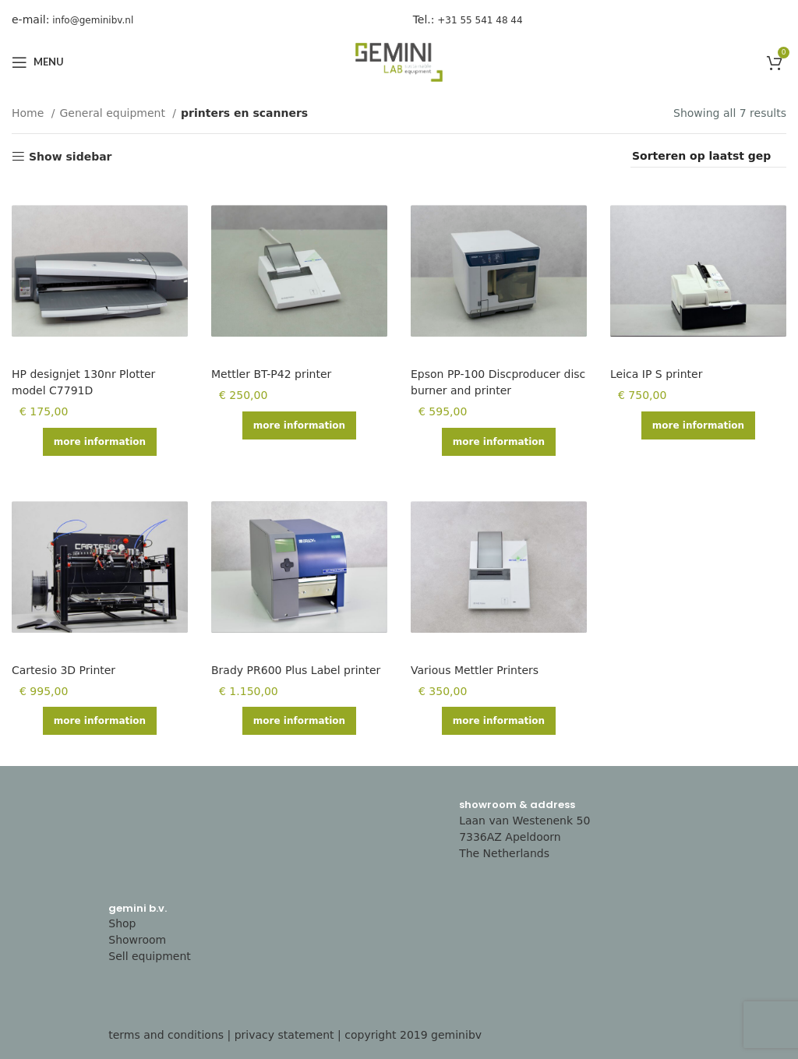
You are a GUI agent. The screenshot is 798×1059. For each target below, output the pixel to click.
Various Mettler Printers (474, 670)
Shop (122, 923)
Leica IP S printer (656, 374)
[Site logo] (399, 61)
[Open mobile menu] (38, 62)
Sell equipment (149, 956)
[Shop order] (708, 157)
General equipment (114, 113)
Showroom (137, 940)
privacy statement (284, 1035)
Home (30, 113)
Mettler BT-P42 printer (271, 374)
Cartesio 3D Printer (63, 670)
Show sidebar (70, 156)
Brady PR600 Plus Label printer (295, 670)
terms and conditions (166, 1035)
